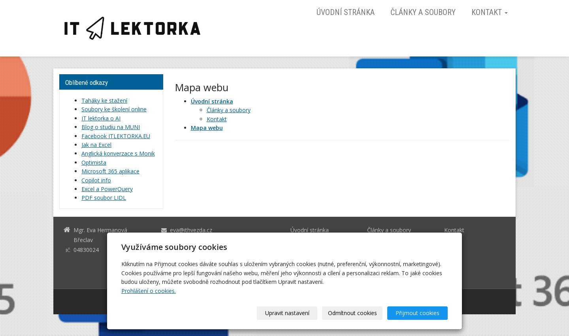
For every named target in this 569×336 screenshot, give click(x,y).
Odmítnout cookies (352, 313)
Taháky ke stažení (104, 100)
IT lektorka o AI (101, 118)
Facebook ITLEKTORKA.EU (115, 136)
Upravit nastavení (287, 313)
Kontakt (489, 12)
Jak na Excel (96, 144)
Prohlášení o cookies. (148, 291)
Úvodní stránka (346, 12)
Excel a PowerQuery (107, 189)
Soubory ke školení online (114, 109)
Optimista (93, 162)
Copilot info (96, 180)
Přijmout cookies (417, 313)
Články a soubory (423, 12)
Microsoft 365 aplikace (110, 171)
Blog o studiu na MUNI (110, 127)
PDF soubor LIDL (103, 197)
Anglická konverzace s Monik (118, 153)
